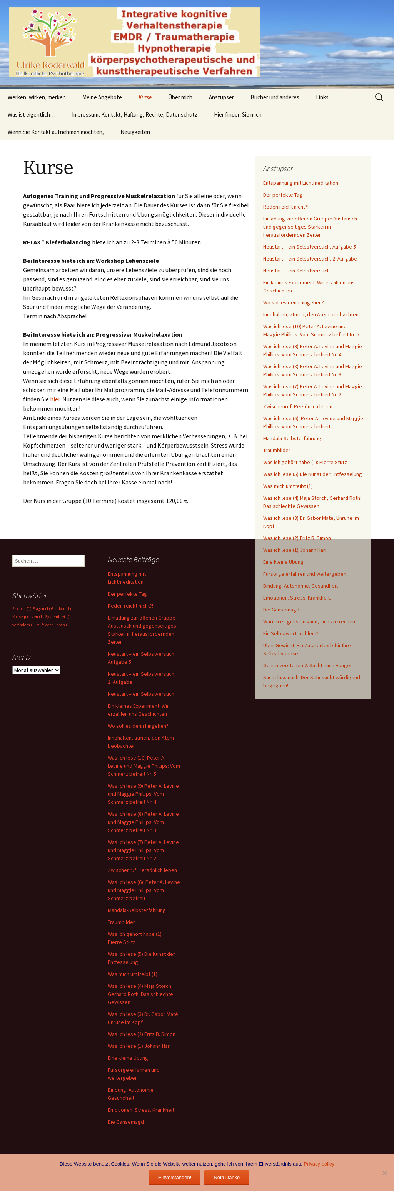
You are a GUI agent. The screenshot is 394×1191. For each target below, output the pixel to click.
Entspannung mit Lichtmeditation (300, 182)
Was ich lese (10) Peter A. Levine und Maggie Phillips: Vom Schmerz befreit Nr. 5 (144, 765)
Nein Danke (227, 1177)
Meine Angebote (102, 97)
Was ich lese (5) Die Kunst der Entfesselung (312, 474)
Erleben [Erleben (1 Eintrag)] (22, 608)
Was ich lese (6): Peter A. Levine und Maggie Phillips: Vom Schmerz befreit (144, 890)
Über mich (180, 97)
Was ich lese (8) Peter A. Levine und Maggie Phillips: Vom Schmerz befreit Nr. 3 (143, 822)
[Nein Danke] (384, 1173)
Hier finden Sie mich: (238, 114)
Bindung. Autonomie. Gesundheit (300, 585)
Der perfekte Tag (282, 194)
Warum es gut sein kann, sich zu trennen (309, 621)
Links (322, 97)
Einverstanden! (175, 1177)
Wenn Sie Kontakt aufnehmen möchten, (56, 131)
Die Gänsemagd (281, 609)
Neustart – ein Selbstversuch (296, 270)
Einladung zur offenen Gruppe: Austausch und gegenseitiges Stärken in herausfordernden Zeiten (310, 226)
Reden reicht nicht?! (286, 206)
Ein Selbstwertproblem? (291, 633)
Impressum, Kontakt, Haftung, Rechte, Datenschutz (134, 114)
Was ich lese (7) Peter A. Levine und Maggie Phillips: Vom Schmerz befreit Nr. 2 (143, 850)
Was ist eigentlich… (31, 114)
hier (55, 399)
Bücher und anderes (274, 97)
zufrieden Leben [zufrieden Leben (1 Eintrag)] (54, 624)
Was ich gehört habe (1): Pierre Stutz (305, 462)
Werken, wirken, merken (37, 97)
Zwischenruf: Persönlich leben (297, 406)
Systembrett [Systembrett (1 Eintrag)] (59, 616)
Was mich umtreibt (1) (288, 486)
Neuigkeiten (135, 131)
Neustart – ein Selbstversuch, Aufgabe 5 (309, 246)
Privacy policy (319, 1164)
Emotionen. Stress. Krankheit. (297, 597)
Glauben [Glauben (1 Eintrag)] (61, 608)
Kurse (145, 97)
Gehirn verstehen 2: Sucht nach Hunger (307, 665)
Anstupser (221, 97)
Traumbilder (276, 450)
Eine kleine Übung (283, 561)
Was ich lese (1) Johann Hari (294, 549)
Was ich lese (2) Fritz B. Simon (297, 538)
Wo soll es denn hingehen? (293, 302)
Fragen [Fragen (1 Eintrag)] (41, 608)
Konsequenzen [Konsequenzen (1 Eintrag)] (28, 616)
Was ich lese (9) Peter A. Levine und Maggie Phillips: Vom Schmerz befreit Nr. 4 (143, 793)
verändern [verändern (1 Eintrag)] (24, 624)
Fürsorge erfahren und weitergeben (304, 573)
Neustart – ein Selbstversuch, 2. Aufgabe (310, 258)
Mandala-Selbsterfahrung (292, 438)
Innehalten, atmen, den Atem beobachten (311, 314)
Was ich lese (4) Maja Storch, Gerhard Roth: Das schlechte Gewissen (140, 994)
